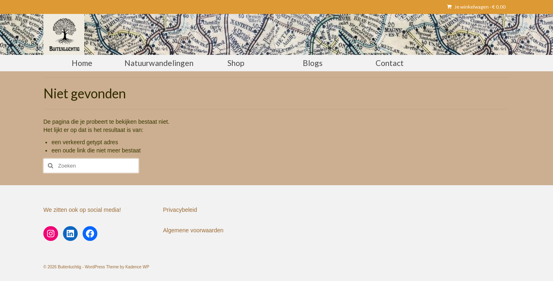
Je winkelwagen (476, 7)
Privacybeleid (180, 209)
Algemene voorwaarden (193, 230)
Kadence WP (137, 267)
